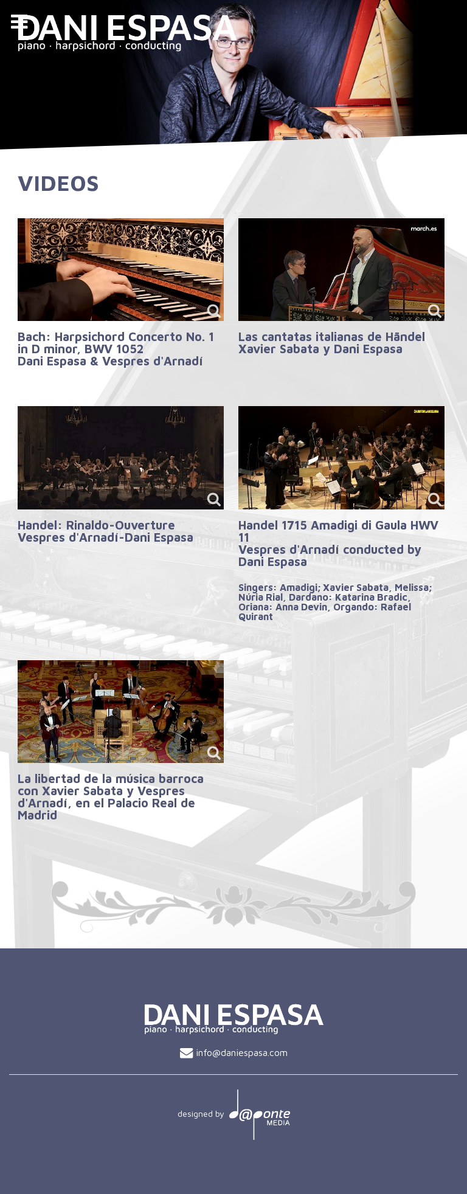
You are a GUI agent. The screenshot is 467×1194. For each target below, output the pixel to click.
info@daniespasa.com (242, 1052)
